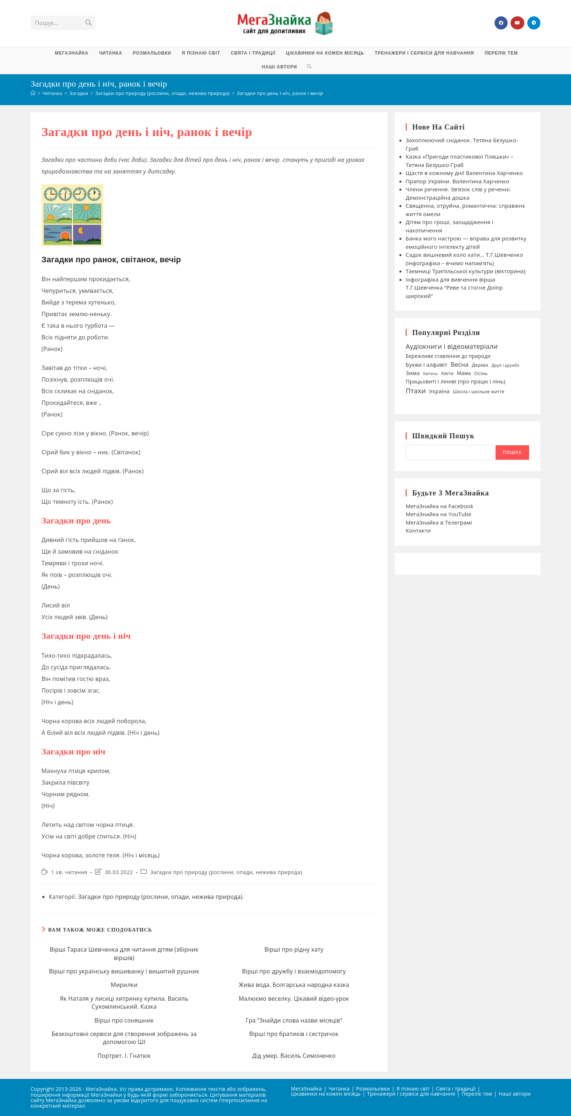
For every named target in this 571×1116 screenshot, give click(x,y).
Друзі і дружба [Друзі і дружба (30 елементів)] (505, 365)
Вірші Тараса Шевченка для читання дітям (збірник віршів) (124, 953)
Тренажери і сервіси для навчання (411, 1093)
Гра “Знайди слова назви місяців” (294, 1020)
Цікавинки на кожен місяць (326, 1093)
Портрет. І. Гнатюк (124, 1056)
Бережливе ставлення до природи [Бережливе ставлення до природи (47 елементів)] (448, 355)
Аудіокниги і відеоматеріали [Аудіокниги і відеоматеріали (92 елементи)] (452, 346)
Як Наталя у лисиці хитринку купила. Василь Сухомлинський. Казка (124, 1003)
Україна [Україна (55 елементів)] (439, 391)
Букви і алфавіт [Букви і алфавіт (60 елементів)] (427, 364)
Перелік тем (477, 1093)
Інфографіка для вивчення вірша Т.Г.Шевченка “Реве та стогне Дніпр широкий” (454, 287)
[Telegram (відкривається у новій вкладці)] (533, 22)
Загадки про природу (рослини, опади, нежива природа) (226, 872)
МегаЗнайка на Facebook (439, 506)
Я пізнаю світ (413, 1088)
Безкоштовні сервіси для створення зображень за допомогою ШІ (124, 1038)
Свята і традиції (456, 1088)
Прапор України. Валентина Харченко (458, 181)
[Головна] (33, 93)
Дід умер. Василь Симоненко (294, 1056)
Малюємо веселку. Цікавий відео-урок (294, 999)
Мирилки (124, 985)
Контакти (418, 530)
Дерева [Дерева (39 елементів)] (480, 365)
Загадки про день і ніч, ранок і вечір (280, 93)
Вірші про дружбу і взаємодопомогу (294, 971)
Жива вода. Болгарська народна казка (294, 985)
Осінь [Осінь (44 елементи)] (481, 373)
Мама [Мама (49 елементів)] (464, 373)
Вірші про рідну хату (293, 949)
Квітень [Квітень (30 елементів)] (430, 373)
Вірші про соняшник (124, 1020)
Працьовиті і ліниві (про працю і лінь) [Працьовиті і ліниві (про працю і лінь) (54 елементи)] (455, 381)
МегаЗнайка (306, 1088)
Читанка (339, 1088)
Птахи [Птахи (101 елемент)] (416, 390)
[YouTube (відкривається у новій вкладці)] (517, 22)
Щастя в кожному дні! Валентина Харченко (464, 172)
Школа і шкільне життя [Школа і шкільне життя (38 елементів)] (478, 391)
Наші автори (515, 1093)
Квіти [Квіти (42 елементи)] (447, 373)
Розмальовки (373, 1088)
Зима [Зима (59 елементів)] (413, 372)
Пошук (512, 452)
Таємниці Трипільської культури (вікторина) (465, 271)
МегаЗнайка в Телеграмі (439, 522)
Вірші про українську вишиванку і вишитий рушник (124, 971)
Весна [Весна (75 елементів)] (460, 364)
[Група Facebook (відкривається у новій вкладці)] (501, 22)
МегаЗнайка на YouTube (438, 514)
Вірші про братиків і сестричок (294, 1034)
